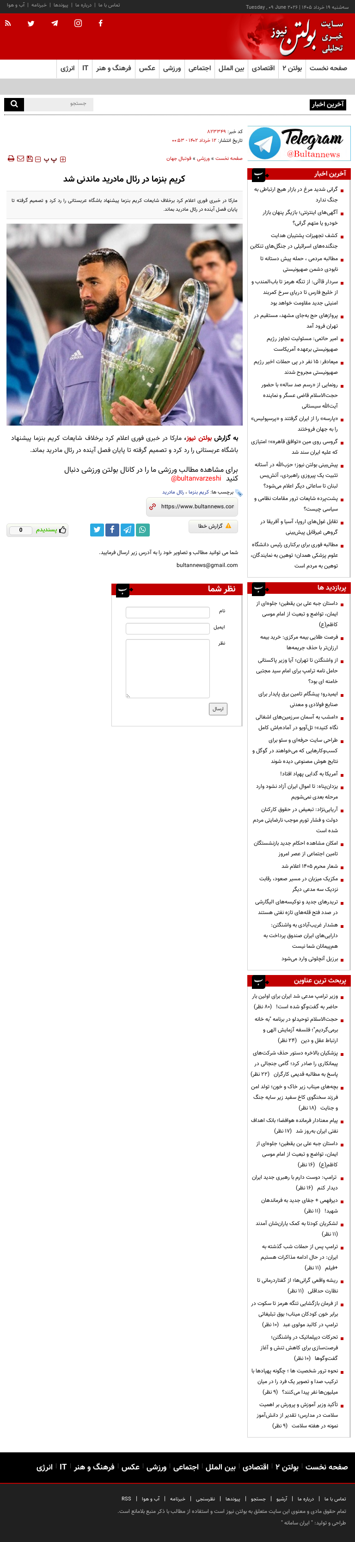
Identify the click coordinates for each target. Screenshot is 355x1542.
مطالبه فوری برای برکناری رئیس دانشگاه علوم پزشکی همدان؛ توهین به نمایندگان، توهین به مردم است (294, 555)
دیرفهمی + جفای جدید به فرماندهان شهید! (299, 1205)
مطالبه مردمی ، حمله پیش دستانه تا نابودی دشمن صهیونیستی (299, 264)
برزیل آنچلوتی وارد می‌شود (310, 959)
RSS (126, 1499)
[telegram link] (128, 530)
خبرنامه (39, 5)
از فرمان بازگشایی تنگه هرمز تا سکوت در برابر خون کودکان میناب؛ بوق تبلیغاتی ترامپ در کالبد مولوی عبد (294, 1314)
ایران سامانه (297, 1523)
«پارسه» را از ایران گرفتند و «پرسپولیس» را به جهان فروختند (294, 423)
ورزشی (203, 159)
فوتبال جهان (178, 159)
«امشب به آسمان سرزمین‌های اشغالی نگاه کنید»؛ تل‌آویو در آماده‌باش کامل (297, 722)
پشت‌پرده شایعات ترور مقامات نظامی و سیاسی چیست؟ (296, 503)
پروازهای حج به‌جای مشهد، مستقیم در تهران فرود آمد (296, 320)
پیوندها (61, 5)
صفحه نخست (328, 68)
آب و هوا (15, 5)
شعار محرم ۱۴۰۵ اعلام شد (310, 866)
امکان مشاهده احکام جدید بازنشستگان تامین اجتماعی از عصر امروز (296, 848)
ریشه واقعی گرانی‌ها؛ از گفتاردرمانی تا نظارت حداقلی (297, 1285)
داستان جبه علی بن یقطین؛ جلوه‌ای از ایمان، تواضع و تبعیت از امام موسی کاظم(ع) (297, 614)
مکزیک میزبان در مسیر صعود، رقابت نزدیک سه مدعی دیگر (298, 884)
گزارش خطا (214, 526)
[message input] (167, 668)
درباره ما (83, 5)
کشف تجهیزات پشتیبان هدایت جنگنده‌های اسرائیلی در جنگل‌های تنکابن (294, 241)
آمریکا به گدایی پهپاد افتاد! (309, 774)
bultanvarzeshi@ (196, 479)
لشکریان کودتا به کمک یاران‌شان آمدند (295, 1228)
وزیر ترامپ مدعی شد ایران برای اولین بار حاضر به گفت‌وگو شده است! (295, 1001)
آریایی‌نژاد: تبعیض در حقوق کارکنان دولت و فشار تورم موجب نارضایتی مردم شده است (295, 820)
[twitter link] (97, 530)
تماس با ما (109, 5)
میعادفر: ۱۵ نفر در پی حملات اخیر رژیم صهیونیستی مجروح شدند (296, 367)
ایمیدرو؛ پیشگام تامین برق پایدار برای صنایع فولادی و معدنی (298, 699)
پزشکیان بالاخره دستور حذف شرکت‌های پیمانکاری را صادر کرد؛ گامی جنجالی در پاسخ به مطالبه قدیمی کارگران (294, 1064)
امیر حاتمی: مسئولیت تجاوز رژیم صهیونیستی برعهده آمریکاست (302, 344)
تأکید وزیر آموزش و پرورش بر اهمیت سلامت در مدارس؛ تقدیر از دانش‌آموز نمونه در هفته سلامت (297, 1415)
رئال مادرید (173, 492)
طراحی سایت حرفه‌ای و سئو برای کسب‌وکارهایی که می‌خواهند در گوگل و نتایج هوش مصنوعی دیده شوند (295, 751)
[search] (14, 104)
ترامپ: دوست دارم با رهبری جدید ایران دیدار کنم (295, 1182)
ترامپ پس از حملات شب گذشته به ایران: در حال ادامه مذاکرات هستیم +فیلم (299, 1257)
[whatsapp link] (143, 530)
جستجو (258, 1499)
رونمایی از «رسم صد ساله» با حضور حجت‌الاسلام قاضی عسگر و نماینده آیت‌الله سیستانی (299, 395)
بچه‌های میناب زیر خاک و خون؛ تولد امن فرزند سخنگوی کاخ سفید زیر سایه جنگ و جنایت (294, 1097)
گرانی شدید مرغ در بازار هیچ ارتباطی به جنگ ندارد (296, 194)
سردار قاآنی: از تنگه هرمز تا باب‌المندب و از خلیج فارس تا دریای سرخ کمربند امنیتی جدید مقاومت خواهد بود (294, 292)
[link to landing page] (304, 37)
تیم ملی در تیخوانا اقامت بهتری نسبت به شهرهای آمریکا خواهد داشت (232, 104)
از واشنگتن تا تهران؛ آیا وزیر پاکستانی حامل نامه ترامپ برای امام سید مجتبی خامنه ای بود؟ (297, 671)
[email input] (167, 628)
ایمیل (219, 627)
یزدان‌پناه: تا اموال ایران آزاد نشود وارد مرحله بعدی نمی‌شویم (297, 791)
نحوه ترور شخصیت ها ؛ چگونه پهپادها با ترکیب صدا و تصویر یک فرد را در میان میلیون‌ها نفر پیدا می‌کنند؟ (294, 1381)
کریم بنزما (199, 492)
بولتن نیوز (198, 438)
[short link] (197, 507)
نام (222, 611)
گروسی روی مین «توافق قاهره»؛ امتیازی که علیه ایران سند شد (294, 447)
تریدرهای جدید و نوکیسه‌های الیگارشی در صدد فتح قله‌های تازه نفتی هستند (296, 907)
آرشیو (281, 1499)
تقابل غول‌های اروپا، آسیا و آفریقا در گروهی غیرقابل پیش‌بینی (299, 527)
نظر (221, 643)
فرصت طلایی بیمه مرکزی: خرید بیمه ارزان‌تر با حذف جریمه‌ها (299, 642)
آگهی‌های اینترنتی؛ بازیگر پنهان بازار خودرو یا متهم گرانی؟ (300, 217)
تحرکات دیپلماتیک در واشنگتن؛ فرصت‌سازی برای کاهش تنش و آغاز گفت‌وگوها (299, 1348)
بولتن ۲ (292, 68)
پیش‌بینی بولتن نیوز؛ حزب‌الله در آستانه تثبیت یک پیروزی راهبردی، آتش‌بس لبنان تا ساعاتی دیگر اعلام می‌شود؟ (296, 475)
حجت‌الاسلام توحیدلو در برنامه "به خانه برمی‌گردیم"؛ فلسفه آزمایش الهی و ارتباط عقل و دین (296, 1030)
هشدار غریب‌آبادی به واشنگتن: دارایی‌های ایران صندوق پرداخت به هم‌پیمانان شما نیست (300, 936)
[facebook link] (112, 530)
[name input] (167, 612)
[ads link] (299, 143)
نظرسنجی (205, 1499)
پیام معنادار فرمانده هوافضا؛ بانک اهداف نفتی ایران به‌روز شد (294, 1125)
